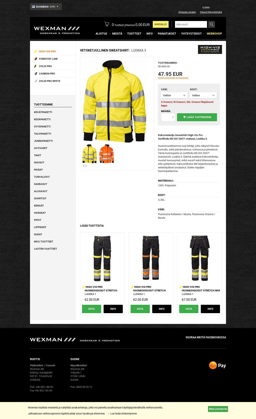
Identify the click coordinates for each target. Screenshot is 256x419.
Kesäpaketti (42, 119)
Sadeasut (40, 184)
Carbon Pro (47, 73)
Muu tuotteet (43, 241)
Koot (193, 89)
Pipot (37, 219)
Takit (37, 155)
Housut (39, 162)
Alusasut (40, 191)
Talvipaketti (42, 133)
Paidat (38, 169)
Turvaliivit (42, 176)
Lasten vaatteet (45, 248)
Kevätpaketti (43, 112)
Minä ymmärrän (218, 408)
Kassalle (161, 24)
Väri (164, 89)
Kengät (39, 205)
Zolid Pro (45, 66)
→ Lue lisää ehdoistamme (122, 413)
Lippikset (40, 227)
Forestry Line (48, 58)
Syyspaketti (42, 126)
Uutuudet (40, 148)
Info (113, 308)
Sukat (38, 234)
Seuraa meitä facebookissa (206, 337)
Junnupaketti (43, 140)
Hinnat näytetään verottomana (173, 77)
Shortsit (40, 198)
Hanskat (40, 212)
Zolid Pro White (49, 80)
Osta (91, 308)
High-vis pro (47, 51)
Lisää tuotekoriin (199, 117)
